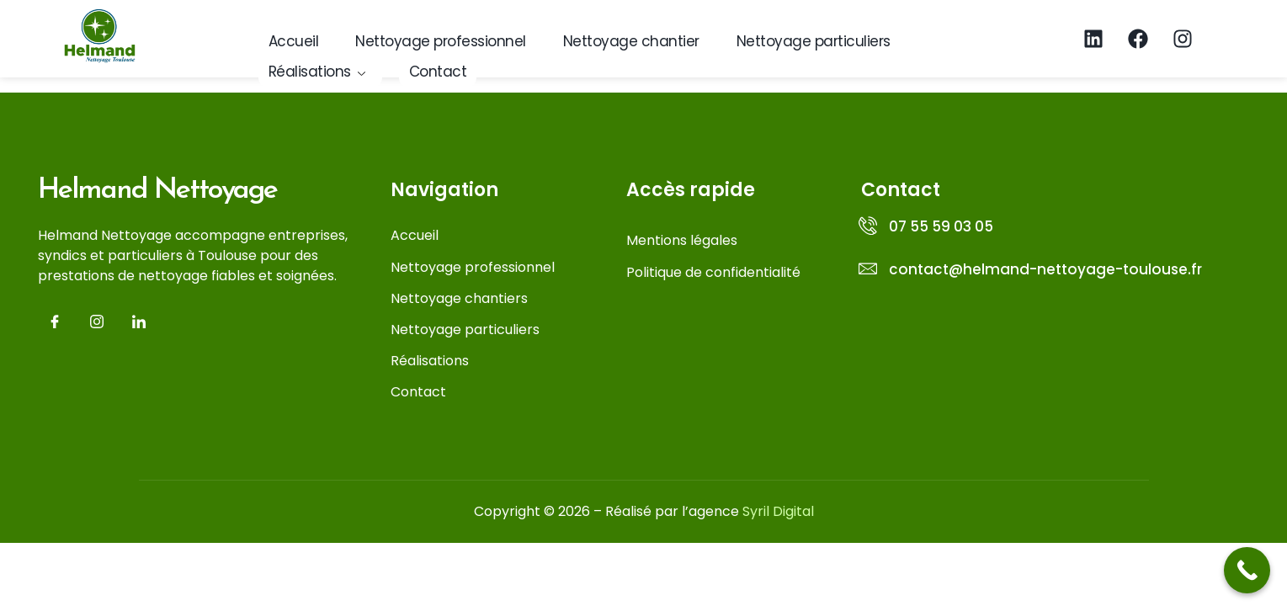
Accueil (294, 41)
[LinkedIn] (139, 323)
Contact (438, 71)
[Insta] (97, 323)
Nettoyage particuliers (814, 41)
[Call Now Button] (1247, 570)
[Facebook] (55, 323)
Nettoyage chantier (631, 41)
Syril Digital (778, 511)
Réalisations (318, 71)
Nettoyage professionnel (440, 41)
